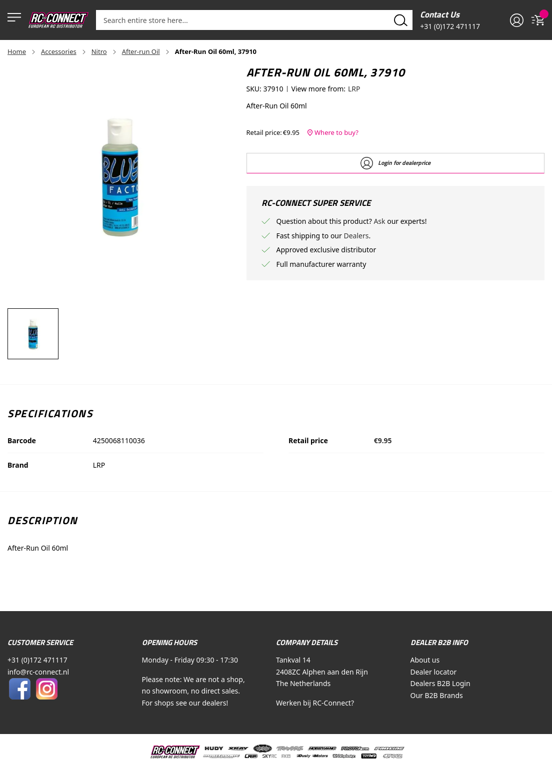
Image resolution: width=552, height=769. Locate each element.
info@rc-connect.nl (38, 672)
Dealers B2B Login (440, 683)
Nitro (99, 51)
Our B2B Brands (436, 695)
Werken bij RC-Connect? (315, 703)
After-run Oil (141, 51)
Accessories (58, 51)
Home (17, 51)
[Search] (401, 20)
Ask (380, 221)
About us (425, 660)
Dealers (356, 235)
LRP (354, 88)
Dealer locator (433, 672)
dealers (214, 703)
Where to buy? (332, 132)
